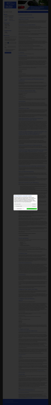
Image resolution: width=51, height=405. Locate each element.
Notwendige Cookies (18, 206)
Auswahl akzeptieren (19, 208)
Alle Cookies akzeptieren (32, 208)
